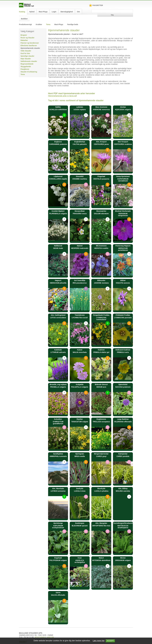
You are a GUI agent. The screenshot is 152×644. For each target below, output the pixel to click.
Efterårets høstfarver (29, 45)
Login (54, 12)
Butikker (24, 19)
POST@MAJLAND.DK (44, 637)
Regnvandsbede (27, 64)
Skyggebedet (26, 66)
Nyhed (31, 12)
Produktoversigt (25, 24)
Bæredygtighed (67, 12)
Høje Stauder (26, 59)
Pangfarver (25, 69)
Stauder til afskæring (29, 72)
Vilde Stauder (26, 51)
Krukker (39, 24)
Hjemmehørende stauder (30, 48)
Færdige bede (72, 24)
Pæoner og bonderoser (30, 43)
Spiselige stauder (27, 56)
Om (78, 12)
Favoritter (98, 5)
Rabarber (24, 40)
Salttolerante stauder (29, 61)
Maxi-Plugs (43, 12)
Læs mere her (99, 641)
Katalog (22, 12)
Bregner (24, 35)
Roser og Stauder (27, 38)
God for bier (25, 53)
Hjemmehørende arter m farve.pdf (62, 96)
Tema (48, 24)
